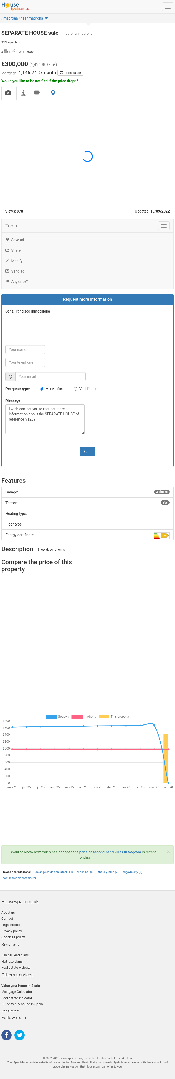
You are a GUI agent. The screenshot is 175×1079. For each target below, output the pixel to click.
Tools (11, 225)
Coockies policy (13, 937)
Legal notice (10, 925)
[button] (34, 19)
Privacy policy (11, 931)
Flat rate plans (12, 961)
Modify (13, 261)
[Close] (168, 851)
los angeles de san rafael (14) (54, 872)
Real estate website (16, 967)
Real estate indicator (16, 998)
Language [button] (10, 1010)
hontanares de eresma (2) (19, 878)
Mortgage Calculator (16, 992)
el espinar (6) (85, 872)
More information (59, 389)
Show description (51, 549)
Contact (7, 919)
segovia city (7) (132, 872)
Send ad (14, 271)
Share (13, 250)
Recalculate (70, 73)
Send (87, 452)
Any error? (16, 282)
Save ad (14, 240)
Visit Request (90, 389)
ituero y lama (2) (108, 872)
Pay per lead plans (15, 955)
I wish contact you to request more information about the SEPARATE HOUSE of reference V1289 (45, 419)
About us (8, 913)
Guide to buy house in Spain (22, 1004)
